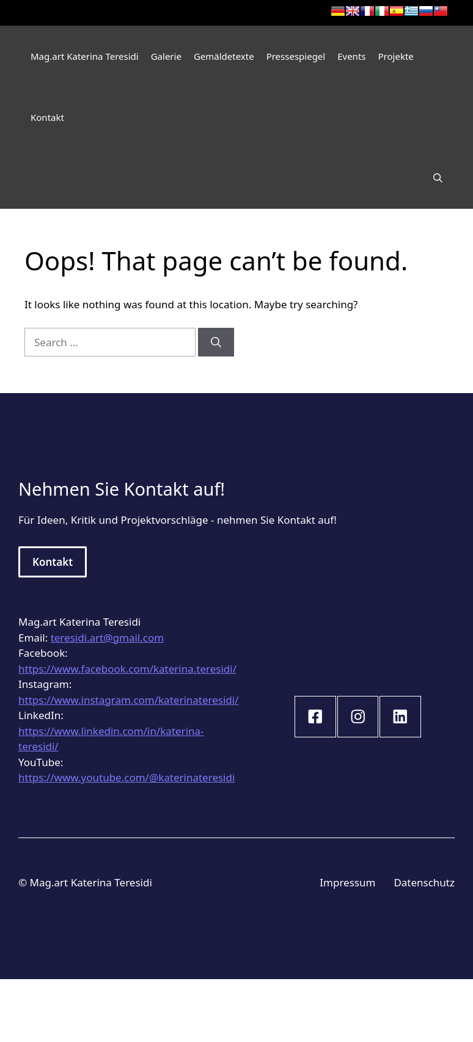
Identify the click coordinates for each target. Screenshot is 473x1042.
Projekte (396, 56)
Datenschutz (424, 882)
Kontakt (47, 117)
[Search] (216, 342)
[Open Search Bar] (438, 178)
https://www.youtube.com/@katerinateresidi (126, 777)
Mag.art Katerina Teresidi (85, 56)
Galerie (166, 56)
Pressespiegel (296, 56)
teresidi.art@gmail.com (107, 638)
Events (351, 56)
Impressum (347, 882)
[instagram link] (315, 716)
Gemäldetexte (224, 56)
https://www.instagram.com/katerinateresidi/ (128, 700)
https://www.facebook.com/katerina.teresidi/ (127, 669)
